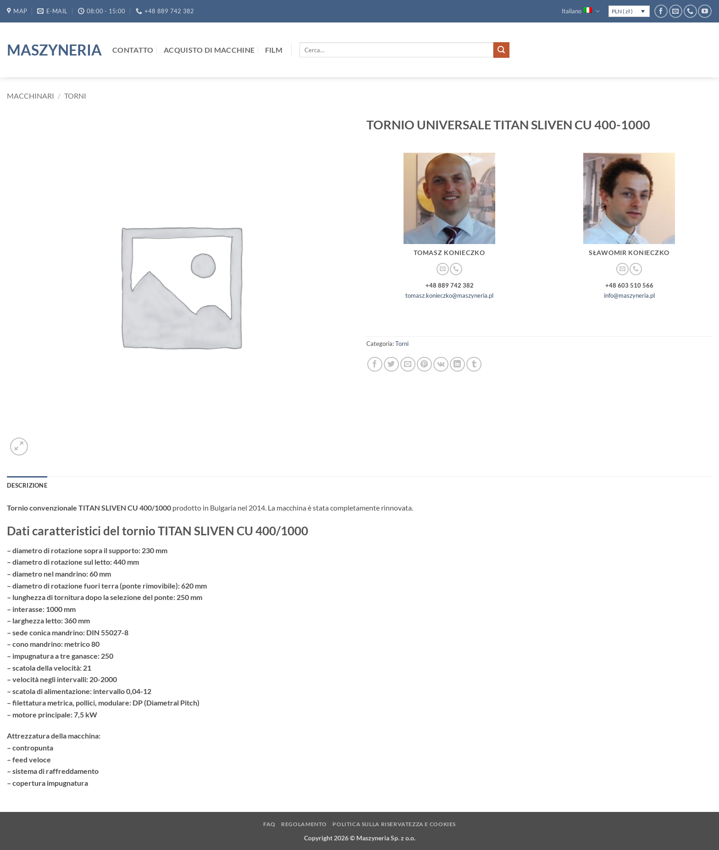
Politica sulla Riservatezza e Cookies (394, 824)
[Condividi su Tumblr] (473, 364)
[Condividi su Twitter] (391, 364)
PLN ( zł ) (622, 11)
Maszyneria (53, 50)
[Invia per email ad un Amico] (407, 364)
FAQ (269, 824)
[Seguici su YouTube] (704, 11)
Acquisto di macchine (209, 49)
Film (273, 49)
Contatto (133, 49)
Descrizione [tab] (27, 485)
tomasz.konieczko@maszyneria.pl (449, 295)
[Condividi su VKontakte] (440, 364)
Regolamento (304, 824)
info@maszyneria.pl (629, 295)
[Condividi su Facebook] (374, 364)
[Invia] (501, 50)
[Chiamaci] (690, 11)
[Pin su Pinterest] (424, 364)
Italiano (580, 11)
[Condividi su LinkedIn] (457, 364)
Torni (75, 95)
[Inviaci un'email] (675, 11)
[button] (19, 447)
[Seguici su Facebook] (661, 11)
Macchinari (30, 95)
